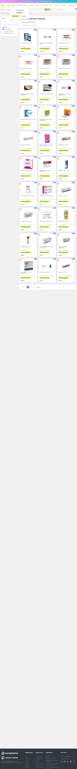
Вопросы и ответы (39, 765)
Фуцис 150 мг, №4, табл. (63, 120)
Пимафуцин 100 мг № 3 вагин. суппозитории (46, 121)
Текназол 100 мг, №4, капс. (64, 44)
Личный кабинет (72, 5)
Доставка (37, 5)
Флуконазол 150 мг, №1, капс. (46, 222)
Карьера (27, 763)
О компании (27, 758)
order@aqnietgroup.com (69, 756)
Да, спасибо (15, 16)
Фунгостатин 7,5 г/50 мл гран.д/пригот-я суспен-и (46, 146)
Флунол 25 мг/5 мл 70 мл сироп (27, 196)
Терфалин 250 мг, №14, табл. (64, 69)
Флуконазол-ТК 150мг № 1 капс (46, 94)
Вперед (38, 288)
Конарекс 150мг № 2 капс (26, 222)
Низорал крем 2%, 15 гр (25, 247)
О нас (51, 5)
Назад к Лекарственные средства (28, 23)
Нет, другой (23, 16)
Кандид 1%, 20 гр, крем (25, 145)
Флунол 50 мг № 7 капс (44, 69)
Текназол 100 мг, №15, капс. (26, 69)
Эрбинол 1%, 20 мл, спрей (63, 171)
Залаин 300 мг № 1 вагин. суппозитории (26, 273)
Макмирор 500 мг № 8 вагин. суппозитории (45, 172)
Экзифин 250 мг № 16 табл (26, 171)
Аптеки (46, 5)
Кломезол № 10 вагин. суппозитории (63, 248)
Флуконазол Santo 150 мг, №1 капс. (28, 120)
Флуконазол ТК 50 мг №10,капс (46, 196)
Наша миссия (28, 765)
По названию (34, 26)
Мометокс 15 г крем (62, 273)
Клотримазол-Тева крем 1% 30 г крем (46, 44)
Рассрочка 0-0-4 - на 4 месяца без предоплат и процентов (38, 1)
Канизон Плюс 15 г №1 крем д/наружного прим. (65, 95)
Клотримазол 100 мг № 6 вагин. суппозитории (27, 95)
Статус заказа (63, 5)
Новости (27, 756)
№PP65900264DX (9, 761)
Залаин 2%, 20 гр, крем (44, 273)
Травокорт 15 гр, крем (63, 196)
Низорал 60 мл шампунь (63, 222)
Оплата (37, 760)
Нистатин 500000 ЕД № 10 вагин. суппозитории (47, 248)
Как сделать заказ (40, 763)
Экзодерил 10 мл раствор (26, 44)
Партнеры (27, 767)
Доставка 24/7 (39, 758)
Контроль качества (40, 767)
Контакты (31, 5)
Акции (42, 5)
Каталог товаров (6, 9)
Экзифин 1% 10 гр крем (63, 145)
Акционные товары (25, 26)
